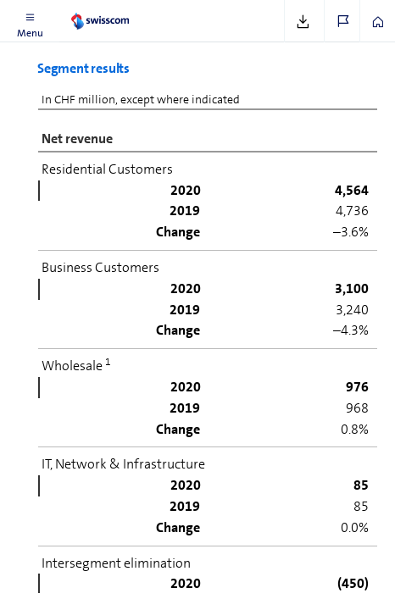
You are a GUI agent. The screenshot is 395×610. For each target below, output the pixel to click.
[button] (29, 21)
